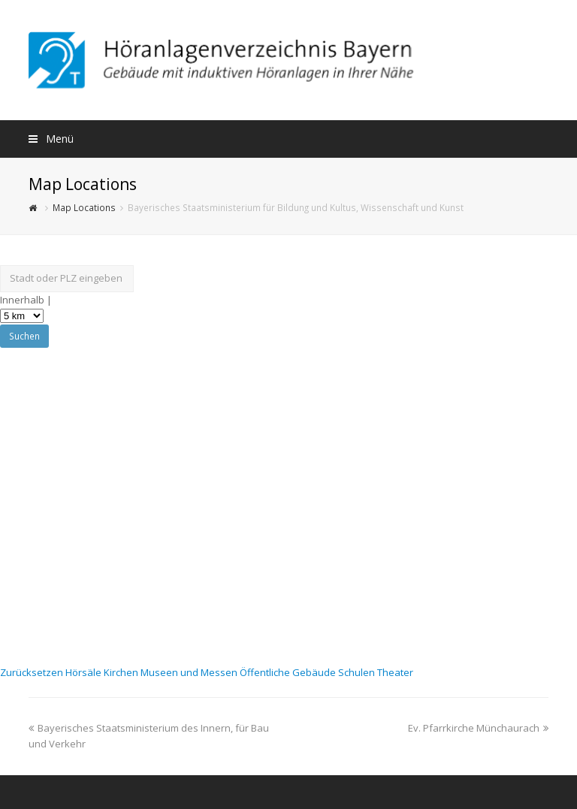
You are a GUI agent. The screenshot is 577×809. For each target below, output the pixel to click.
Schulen (357, 672)
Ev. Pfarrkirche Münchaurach (478, 728)
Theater (395, 672)
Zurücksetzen (32, 672)
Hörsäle (84, 672)
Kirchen (122, 672)
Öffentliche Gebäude (289, 672)
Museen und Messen (190, 672)
